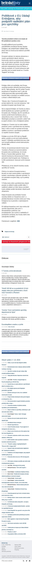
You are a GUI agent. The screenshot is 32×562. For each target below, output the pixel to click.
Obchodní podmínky (6, 551)
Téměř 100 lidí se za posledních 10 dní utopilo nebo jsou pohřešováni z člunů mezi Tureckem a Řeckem (15, 290)
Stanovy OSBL (18, 544)
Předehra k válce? (12, 531)
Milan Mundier (11, 326)
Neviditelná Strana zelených (14, 422)
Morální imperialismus (13, 424)
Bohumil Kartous (12, 467)
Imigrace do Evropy (9, 231)
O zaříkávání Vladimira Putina (22, 471)
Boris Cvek (10, 474)
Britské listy (13, 3)
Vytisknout (5, 237)
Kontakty (4, 546)
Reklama (4, 549)
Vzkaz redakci (18, 546)
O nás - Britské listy (6, 544)
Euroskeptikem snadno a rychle (12, 324)
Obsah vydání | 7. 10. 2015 (11, 360)
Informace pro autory (19, 548)
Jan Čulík (10, 379)
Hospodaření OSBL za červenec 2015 (17, 534)
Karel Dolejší (11, 414)
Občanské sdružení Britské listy (18, 555)
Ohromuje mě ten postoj (19, 465)
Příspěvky (17, 549)
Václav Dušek (11, 478)
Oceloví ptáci (18, 478)
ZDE (18, 221)
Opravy (3, 548)
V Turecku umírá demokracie (11, 271)
